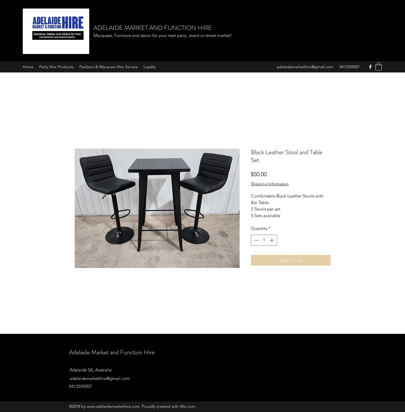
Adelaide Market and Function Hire (112, 352)
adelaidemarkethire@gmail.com (305, 66)
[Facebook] (370, 67)
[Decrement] (255, 240)
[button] (378, 67)
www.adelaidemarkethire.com (113, 406)
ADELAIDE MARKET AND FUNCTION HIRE (153, 27)
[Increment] (272, 240)
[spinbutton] (264, 240)
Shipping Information (270, 183)
